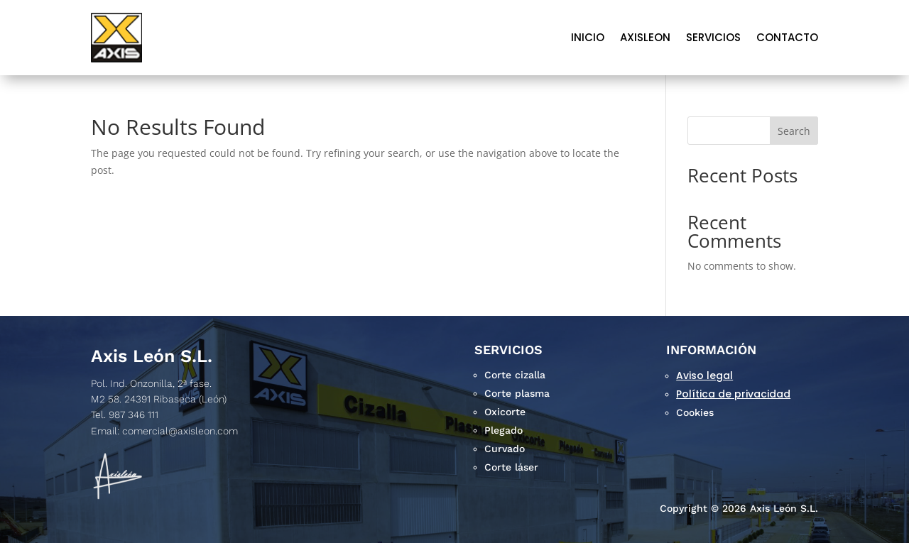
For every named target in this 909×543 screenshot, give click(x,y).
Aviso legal (704, 375)
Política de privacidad (733, 394)
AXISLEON (645, 37)
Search (794, 131)
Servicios (713, 37)
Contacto (787, 37)
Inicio (587, 37)
